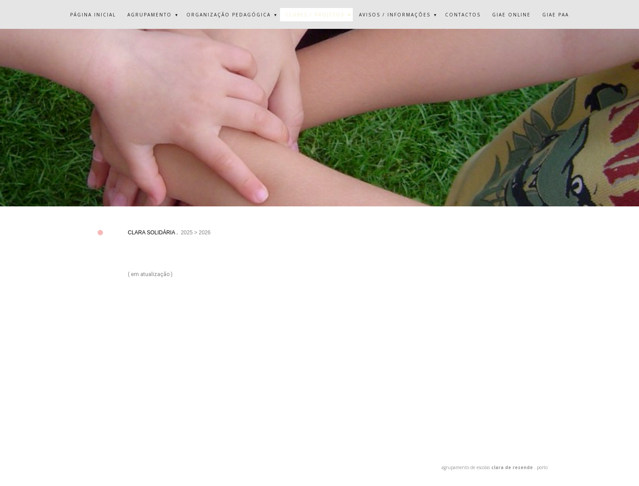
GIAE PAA (555, 15)
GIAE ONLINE (511, 15)
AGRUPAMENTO (149, 15)
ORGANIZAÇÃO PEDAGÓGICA (228, 15)
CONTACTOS (463, 15)
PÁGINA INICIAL (93, 15)
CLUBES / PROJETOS (314, 15)
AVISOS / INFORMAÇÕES (394, 15)
